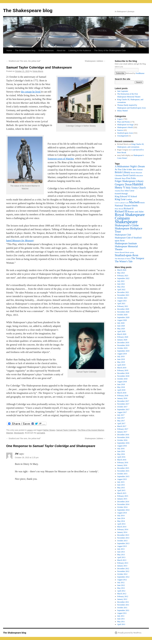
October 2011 (122, 608)
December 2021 (123, 292)
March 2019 (121, 368)
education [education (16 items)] (139, 175)
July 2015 (121, 482)
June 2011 (121, 619)
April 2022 (121, 289)
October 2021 (122, 298)
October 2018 (122, 379)
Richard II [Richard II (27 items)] (128, 208)
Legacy (30, 430)
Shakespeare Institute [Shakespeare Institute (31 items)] (126, 243)
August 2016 (122, 446)
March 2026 (121, 270)
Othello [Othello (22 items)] (134, 205)
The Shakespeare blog (27, 10)
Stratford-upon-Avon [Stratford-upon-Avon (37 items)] (126, 255)
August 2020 (122, 320)
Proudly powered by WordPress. (130, 633)
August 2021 (122, 301)
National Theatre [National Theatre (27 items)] (123, 205)
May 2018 (121, 387)
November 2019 (123, 345)
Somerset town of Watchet (61, 158)
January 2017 (122, 432)
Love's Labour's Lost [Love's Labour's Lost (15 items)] (122, 203)
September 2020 (123, 317)
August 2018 (122, 382)
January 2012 (122, 599)
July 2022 (121, 281)
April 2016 (121, 457)
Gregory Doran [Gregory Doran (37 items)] (123, 184)
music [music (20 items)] (142, 202)
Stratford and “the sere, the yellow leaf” (23, 61)
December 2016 (123, 435)
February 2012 (122, 596)
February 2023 (122, 276)
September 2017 (123, 409)
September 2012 (123, 577)
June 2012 (121, 585)
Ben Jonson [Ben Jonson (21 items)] (138, 169)
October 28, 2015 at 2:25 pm (27, 457)
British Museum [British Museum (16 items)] (136, 172)
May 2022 (121, 287)
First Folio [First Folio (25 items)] (131, 178)
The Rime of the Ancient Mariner (91, 430)
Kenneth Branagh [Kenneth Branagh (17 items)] (121, 194)
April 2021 (121, 303)
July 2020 (121, 323)
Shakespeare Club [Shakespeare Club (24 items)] (123, 234)
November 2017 (123, 404)
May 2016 (121, 454)
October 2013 (122, 541)
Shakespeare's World (125, 127)
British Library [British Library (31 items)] (122, 172)
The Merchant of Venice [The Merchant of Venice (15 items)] (123, 258)
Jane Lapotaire (122, 91)
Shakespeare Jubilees (95, 61)
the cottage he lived (31, 91)
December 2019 (123, 342)
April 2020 (121, 331)
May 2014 (121, 521)
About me (61, 50)
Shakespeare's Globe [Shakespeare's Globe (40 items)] (127, 225)
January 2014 (122, 532)
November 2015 (123, 471)
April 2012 (121, 591)
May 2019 (121, 362)
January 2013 (122, 566)
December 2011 (123, 602)
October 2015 (122, 474)
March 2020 (121, 334)
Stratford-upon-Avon (125, 133)
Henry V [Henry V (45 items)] (120, 187)
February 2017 (122, 429)
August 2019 (122, 354)
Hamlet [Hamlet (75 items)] (137, 184)
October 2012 (122, 574)
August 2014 (122, 513)
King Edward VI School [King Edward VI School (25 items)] (126, 196)
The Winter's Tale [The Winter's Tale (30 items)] (124, 261)
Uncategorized (122, 136)
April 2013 (121, 557)
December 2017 (123, 401)
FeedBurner (140, 73)
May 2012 (121, 588)
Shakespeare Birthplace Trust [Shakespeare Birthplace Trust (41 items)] (128, 230)
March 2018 (121, 393)
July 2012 (121, 582)
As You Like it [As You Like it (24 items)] (121, 169)
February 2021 (122, 306)
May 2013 (121, 555)
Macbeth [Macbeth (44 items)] (134, 202)
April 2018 (121, 390)
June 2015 (121, 485)
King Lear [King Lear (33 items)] (120, 199)
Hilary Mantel (122, 111)
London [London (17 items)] (129, 199)
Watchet (9, 433)
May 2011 (121, 621)
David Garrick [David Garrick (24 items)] (129, 175)
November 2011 (123, 605)
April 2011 (121, 624)
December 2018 (123, 373)
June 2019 (121, 359)
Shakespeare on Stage (125, 125)
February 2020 (122, 337)
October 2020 (122, 315)
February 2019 (122, 370)
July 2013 (121, 549)
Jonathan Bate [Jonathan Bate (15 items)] (119, 191)
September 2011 (123, 610)
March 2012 (121, 594)
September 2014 (123, 510)
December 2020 (123, 309)
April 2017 (121, 423)
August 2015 (122, 479)
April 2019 (121, 365)
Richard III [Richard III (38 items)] (121, 211)
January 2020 (122, 340)
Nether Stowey (49, 430)
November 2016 (123, 437)
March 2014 (121, 527)
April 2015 (121, 490)
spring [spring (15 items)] (132, 252)
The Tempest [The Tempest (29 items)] (137, 258)
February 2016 (122, 462)
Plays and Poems (123, 122)
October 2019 (122, 348)
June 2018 (121, 384)
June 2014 (121, 518)
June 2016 (121, 451)
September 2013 (123, 543)
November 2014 (123, 504)
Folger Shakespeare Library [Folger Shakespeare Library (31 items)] (129, 181)
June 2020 (121, 326)
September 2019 (123, 351)
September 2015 (123, 476)
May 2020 (121, 329)
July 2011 (121, 616)
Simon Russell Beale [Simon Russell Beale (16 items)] (122, 252)
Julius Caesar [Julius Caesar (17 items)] (129, 191)
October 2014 (122, 507)
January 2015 (122, 499)
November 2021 (123, 295)
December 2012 (123, 568)
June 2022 (121, 284)
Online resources (46, 50)
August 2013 (122, 546)
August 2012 (122, 580)
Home (9, 50)
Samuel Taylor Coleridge (66, 430)
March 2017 (121, 426)
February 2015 (122, 496)
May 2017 (121, 421)
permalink (41, 433)
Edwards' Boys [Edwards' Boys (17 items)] (120, 178)
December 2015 (123, 468)
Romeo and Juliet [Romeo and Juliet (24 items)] (136, 211)
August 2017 (122, 412)
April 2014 (121, 524)
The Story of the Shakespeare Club (110, 50)
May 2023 (121, 273)
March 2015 (121, 493)
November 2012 (123, 571)
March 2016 (121, 460)
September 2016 (123, 443)
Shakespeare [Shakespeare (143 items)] (126, 221)
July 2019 (121, 356)
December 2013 (123, 535)
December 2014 (123, 501)
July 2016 (121, 448)
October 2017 (122, 407)
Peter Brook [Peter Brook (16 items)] (119, 209)
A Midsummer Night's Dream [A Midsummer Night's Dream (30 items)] (130, 166)
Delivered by (134, 73)
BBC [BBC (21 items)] (130, 169)
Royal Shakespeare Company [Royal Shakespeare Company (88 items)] (130, 216)
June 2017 (121, 418)
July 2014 (121, 515)
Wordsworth (19, 433)
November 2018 (123, 376)
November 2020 (123, 312)
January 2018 (122, 398)
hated (20, 240)
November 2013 (123, 538)
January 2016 (122, 465)
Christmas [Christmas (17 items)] (118, 175)
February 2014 (122, 529)
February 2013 (122, 563)
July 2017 (121, 415)
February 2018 (122, 395)
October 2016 (122, 440)
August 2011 (122, 613)
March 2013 (121, 560)
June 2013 (121, 552)
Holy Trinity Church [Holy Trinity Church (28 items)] (136, 187)
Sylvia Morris (38, 71)
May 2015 (121, 488)
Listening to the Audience (79, 50)
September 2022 (123, 278)
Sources (120, 130)
